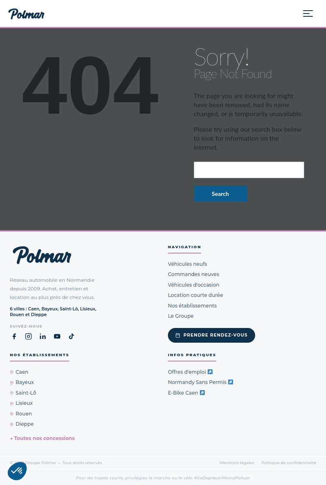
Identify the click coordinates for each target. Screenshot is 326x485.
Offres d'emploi (190, 372)
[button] (17, 471)
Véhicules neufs (187, 264)
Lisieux (21, 403)
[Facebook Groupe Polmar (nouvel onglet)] (14, 336)
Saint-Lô (23, 393)
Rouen (21, 414)
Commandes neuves (193, 274)
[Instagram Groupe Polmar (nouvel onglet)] (28, 336)
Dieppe (22, 424)
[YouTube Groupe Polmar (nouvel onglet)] (57, 336)
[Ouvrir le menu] (311, 13)
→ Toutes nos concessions (42, 438)
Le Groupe (181, 316)
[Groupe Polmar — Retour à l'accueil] (42, 255)
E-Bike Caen (186, 393)
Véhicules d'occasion (194, 285)
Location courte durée (195, 295)
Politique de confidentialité (288, 462)
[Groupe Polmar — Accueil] (26, 13)
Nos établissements (192, 306)
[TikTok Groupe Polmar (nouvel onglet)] (71, 336)
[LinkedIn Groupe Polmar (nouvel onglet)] (42, 336)
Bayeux (22, 382)
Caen (19, 372)
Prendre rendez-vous (211, 335)
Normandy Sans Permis (200, 382)
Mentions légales (237, 462)
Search (220, 193)
